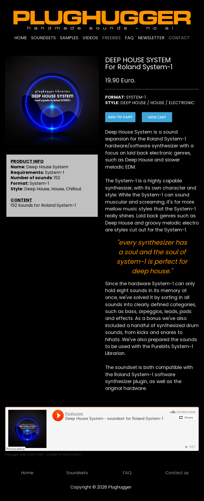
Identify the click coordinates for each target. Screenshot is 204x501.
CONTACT (179, 38)
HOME (20, 38)
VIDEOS (90, 38)
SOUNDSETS (43, 38)
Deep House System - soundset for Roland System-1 (50, 454)
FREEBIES (111, 38)
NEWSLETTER (151, 38)
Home (27, 473)
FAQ (129, 38)
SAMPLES (69, 38)
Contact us (177, 473)
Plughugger (11, 454)
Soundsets (77, 473)
